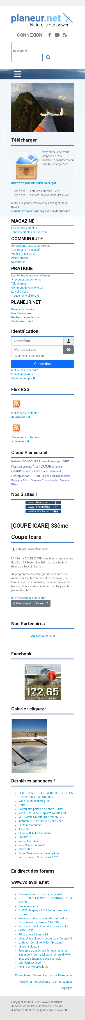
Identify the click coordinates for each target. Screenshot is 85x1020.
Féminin (55, 476)
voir (57, 191)
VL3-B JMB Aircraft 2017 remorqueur (41, 817)
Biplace (45, 476)
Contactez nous (21, 211)
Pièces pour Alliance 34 (33, 934)
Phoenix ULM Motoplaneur (34, 833)
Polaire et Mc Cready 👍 (33, 966)
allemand (55, 471)
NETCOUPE (43, 466)
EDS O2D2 (24, 837)
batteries (16, 461)
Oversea (36, 480)
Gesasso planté (28, 906)
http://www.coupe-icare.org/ (28, 597)
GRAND (16, 471)
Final (25, 471)
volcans (27, 466)
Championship (50, 480)
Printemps (54, 461)
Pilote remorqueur (29, 825)
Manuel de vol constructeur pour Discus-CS (45, 938)
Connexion (29, 35)
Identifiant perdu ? (22, 374)
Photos (43, 461)
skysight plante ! (28, 946)
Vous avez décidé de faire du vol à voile (43, 926)
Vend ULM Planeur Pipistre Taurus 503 (42, 813)
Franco (45, 471)
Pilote (14, 484)
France (34, 476)
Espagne (16, 480)
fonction (59, 466)
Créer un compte (23, 378)
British (26, 480)
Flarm (21, 805)
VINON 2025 (26, 930)
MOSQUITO (25, 849)
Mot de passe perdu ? (24, 370)
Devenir (64, 480)
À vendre (24, 829)
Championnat (20, 476)
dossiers (65, 476)
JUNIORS (34, 471)
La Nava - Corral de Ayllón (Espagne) (40, 942)
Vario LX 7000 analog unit (34, 801)
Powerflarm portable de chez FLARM (40, 809)
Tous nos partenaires (42, 635)
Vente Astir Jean (28, 841)
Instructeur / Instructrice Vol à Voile (40, 821)
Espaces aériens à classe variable (39, 958)
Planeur (16, 466)
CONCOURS (30, 461)
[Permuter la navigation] (17, 74)
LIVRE (65, 461)
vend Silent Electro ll (31, 845)
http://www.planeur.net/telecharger (33, 183)
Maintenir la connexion (29, 355)
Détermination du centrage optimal (40, 894)
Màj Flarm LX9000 (29, 962)
